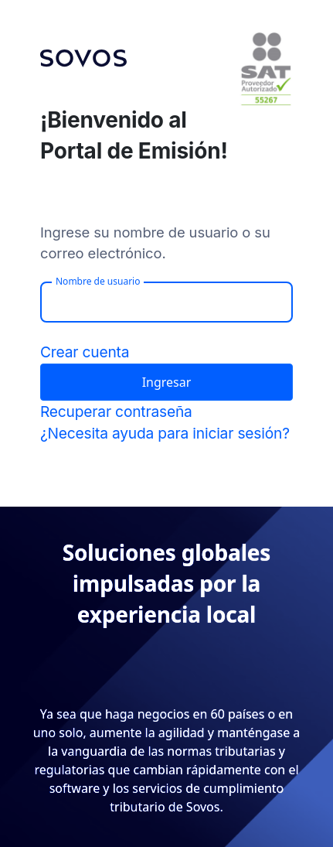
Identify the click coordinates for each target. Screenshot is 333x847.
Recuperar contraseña (116, 411)
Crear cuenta (84, 352)
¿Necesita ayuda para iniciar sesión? (165, 433)
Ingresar (167, 382)
